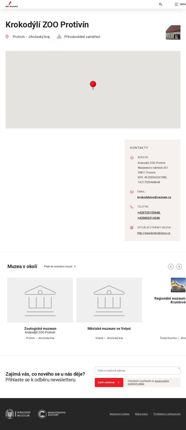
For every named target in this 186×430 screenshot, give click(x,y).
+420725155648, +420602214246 (149, 215)
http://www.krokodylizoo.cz (153, 233)
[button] (93, 85)
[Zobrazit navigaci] (177, 4)
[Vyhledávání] (160, 4)
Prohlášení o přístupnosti (167, 414)
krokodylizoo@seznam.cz (154, 197)
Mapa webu (141, 414)
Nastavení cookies (119, 414)
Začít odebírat (109, 382)
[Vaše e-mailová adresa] (137, 370)
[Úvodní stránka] (12, 4)
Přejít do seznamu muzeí (60, 266)
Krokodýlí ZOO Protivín (40, 330)
